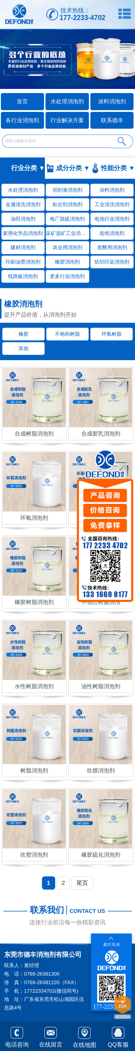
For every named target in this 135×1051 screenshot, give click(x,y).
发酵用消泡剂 (112, 247)
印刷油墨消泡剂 (23, 262)
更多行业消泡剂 (67, 276)
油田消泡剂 (23, 219)
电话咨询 (17, 1036)
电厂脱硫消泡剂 (67, 219)
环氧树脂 (112, 334)
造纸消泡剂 (111, 233)
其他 (23, 348)
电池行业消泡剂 (112, 219)
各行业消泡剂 (22, 120)
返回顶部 (122, 1007)
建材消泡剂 (23, 247)
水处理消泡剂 (67, 101)
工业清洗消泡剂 (112, 204)
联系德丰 (112, 120)
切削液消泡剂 (67, 190)
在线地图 (84, 1036)
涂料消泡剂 (112, 101)
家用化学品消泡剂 (23, 233)
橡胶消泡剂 (67, 262)
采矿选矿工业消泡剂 (67, 233)
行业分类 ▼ (28, 168)
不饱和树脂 (67, 334)
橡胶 (23, 334)
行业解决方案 (67, 120)
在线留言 (51, 1036)
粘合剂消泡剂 (67, 204)
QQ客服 (118, 1036)
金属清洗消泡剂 (23, 204)
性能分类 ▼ (118, 168)
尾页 (82, 883)
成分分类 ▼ (73, 168)
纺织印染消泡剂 (112, 262)
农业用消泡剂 (67, 247)
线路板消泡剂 (23, 276)
